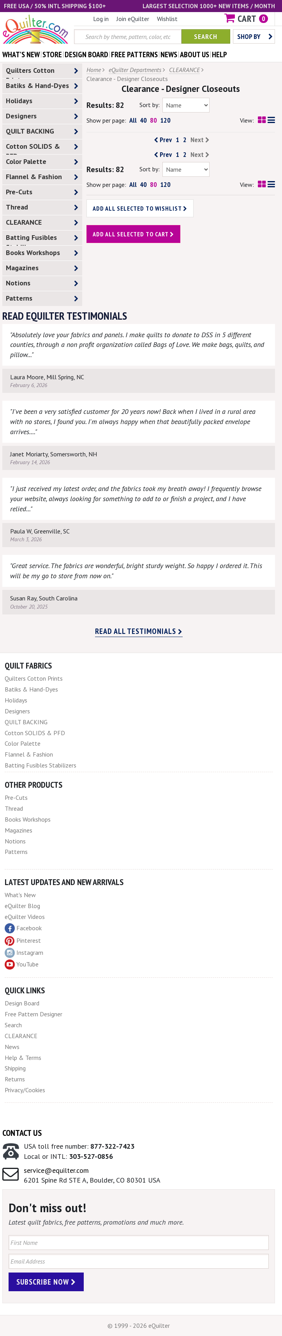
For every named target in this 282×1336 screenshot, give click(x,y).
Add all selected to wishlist (140, 208)
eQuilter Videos (25, 917)
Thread (42, 207)
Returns (15, 1079)
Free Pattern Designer (33, 1014)
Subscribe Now (46, 1282)
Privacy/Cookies (25, 1090)
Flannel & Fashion (42, 177)
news (168, 54)
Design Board (22, 1003)
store (52, 54)
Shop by (255, 36)
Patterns (42, 298)
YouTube (22, 964)
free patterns (134, 54)
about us (194, 54)
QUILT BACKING (42, 131)
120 (165, 120)
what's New (21, 54)
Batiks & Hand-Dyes (42, 86)
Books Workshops (42, 253)
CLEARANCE (42, 222)
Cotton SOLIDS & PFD (42, 148)
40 (143, 120)
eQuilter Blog (22, 906)
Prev (163, 139)
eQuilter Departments (135, 70)
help (219, 54)
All (133, 120)
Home (93, 70)
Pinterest (23, 940)
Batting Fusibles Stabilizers (42, 239)
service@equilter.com (56, 1170)
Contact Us (22, 1132)
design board (86, 54)
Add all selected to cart (133, 234)
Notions (42, 283)
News (12, 1047)
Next (200, 139)
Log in (101, 19)
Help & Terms (23, 1057)
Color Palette (42, 162)
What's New (20, 895)
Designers (42, 116)
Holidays (42, 101)
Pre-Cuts (42, 192)
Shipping (15, 1068)
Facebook (23, 928)
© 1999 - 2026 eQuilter (139, 1325)
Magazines (42, 268)
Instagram (24, 953)
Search (205, 36)
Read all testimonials (139, 631)
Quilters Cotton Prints (42, 72)
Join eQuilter (132, 19)
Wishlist (167, 19)
